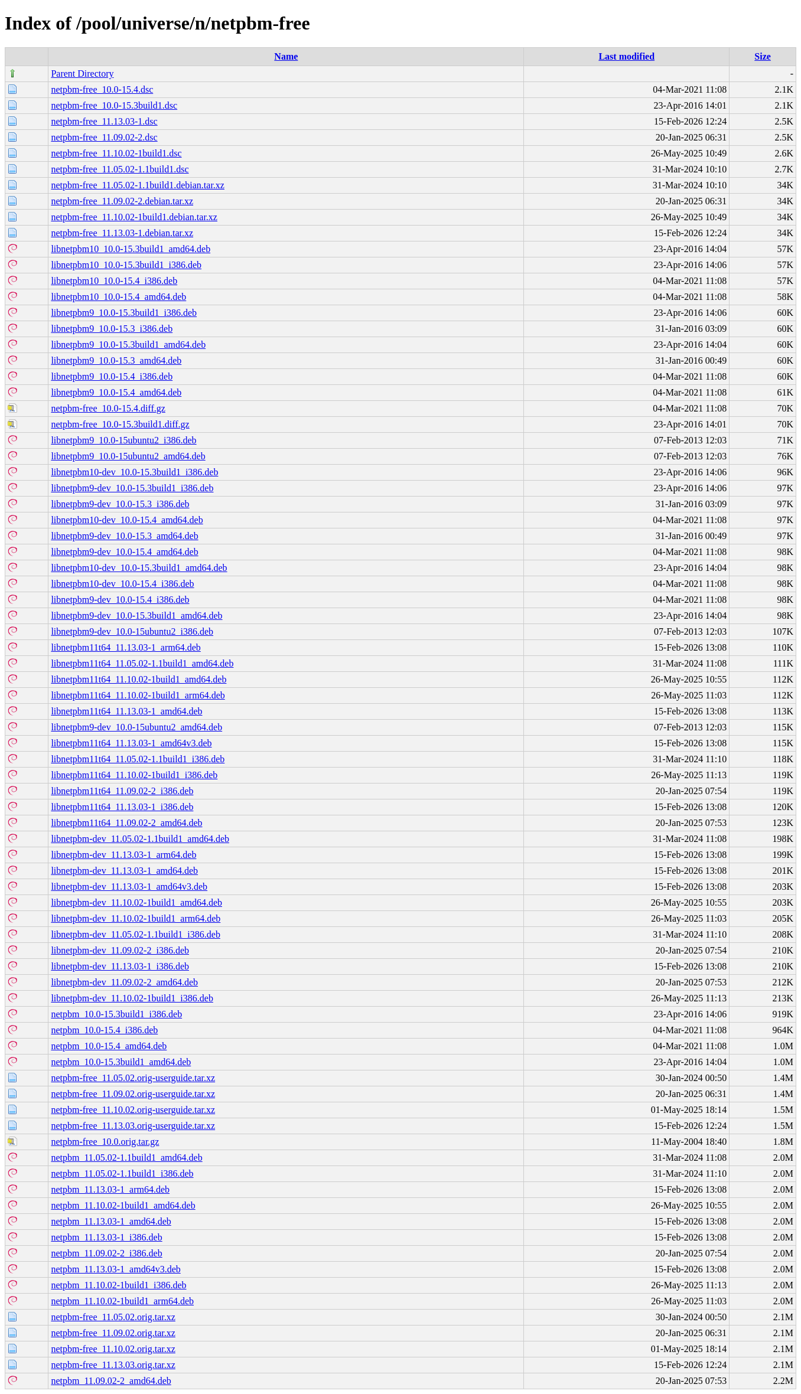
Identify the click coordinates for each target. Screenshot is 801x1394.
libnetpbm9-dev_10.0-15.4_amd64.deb (124, 552)
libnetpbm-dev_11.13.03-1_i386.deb (120, 966)
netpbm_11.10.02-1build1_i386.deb (118, 1285)
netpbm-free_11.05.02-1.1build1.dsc (119, 169)
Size (762, 56)
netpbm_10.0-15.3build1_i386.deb (116, 1014)
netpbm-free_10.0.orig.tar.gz (105, 1142)
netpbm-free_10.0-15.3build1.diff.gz (120, 424)
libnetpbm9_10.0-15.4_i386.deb (111, 376)
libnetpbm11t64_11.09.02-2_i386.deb (122, 791)
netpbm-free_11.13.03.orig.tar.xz (113, 1365)
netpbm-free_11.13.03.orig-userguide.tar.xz (133, 1126)
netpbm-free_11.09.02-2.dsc (104, 137)
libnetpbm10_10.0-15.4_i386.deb (114, 281)
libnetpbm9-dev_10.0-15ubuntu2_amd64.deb (136, 727)
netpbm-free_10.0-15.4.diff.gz (108, 408)
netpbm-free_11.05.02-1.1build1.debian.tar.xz (137, 185)
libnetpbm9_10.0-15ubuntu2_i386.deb (123, 440)
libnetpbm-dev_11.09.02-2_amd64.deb (124, 982)
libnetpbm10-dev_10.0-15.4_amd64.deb (127, 520)
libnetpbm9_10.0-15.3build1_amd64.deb (128, 344)
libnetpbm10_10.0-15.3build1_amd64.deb (130, 249)
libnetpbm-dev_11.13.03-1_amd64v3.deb (129, 887)
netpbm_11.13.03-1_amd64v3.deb (115, 1269)
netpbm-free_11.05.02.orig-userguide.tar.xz (133, 1078)
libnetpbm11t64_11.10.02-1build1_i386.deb (134, 775)
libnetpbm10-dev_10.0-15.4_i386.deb (122, 584)
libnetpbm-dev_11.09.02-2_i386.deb (120, 950)
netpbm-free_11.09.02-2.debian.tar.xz (122, 201)
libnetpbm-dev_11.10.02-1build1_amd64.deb (136, 902)
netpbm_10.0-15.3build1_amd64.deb (121, 1062)
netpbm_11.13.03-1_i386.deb (106, 1237)
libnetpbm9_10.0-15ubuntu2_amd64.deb (128, 456)
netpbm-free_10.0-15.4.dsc (102, 89)
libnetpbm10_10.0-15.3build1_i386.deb (126, 265)
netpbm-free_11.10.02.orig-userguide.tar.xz (133, 1110)
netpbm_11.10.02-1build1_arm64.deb (122, 1301)
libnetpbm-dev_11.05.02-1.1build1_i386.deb (135, 934)
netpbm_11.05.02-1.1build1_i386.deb (122, 1173)
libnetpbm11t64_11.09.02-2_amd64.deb (126, 823)
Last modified (626, 56)
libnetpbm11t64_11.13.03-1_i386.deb (122, 807)
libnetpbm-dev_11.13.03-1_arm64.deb (123, 855)
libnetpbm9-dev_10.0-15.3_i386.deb (120, 504)
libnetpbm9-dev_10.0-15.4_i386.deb (120, 600)
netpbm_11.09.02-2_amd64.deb (111, 1381)
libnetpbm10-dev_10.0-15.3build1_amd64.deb (139, 568)
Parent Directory (82, 73)
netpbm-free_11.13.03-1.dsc (104, 121)
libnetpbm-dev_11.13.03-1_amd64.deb (124, 871)
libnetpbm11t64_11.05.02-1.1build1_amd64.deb (142, 663)
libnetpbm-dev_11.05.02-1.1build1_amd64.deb (140, 839)
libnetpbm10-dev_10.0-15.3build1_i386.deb (134, 472)
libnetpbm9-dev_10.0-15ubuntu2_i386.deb (132, 631)
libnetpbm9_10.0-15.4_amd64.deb (116, 392)
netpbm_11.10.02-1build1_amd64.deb (123, 1205)
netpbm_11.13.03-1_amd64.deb (111, 1221)
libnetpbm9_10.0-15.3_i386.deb (111, 329)
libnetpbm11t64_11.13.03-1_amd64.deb (126, 711)
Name (286, 56)
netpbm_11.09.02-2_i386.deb (106, 1253)
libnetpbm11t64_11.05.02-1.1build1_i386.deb (137, 759)
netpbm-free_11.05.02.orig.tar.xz (113, 1317)
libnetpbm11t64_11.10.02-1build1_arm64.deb (137, 695)
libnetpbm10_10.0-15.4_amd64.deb (118, 297)
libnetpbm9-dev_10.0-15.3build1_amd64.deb (136, 616)
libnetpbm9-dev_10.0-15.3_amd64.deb (124, 536)
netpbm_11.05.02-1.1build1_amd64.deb (126, 1158)
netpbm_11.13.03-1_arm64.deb (110, 1189)
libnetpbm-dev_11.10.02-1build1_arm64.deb (135, 918)
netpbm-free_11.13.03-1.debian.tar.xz (122, 233)
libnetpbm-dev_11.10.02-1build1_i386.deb (132, 998)
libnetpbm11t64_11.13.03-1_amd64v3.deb (131, 743)
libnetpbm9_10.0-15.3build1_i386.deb (124, 313)
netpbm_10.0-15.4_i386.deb (104, 1030)
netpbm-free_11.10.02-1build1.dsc (116, 153)
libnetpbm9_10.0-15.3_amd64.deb (116, 360)
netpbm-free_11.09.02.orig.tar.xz (113, 1333)
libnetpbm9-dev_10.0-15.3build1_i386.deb (132, 488)
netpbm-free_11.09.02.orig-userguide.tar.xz (133, 1094)
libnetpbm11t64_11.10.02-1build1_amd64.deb (138, 679)
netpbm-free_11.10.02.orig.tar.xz (113, 1349)
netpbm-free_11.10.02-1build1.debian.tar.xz (134, 217)
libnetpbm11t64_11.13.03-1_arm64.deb (125, 647)
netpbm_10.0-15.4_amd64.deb (109, 1046)
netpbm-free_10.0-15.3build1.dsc (114, 105)
